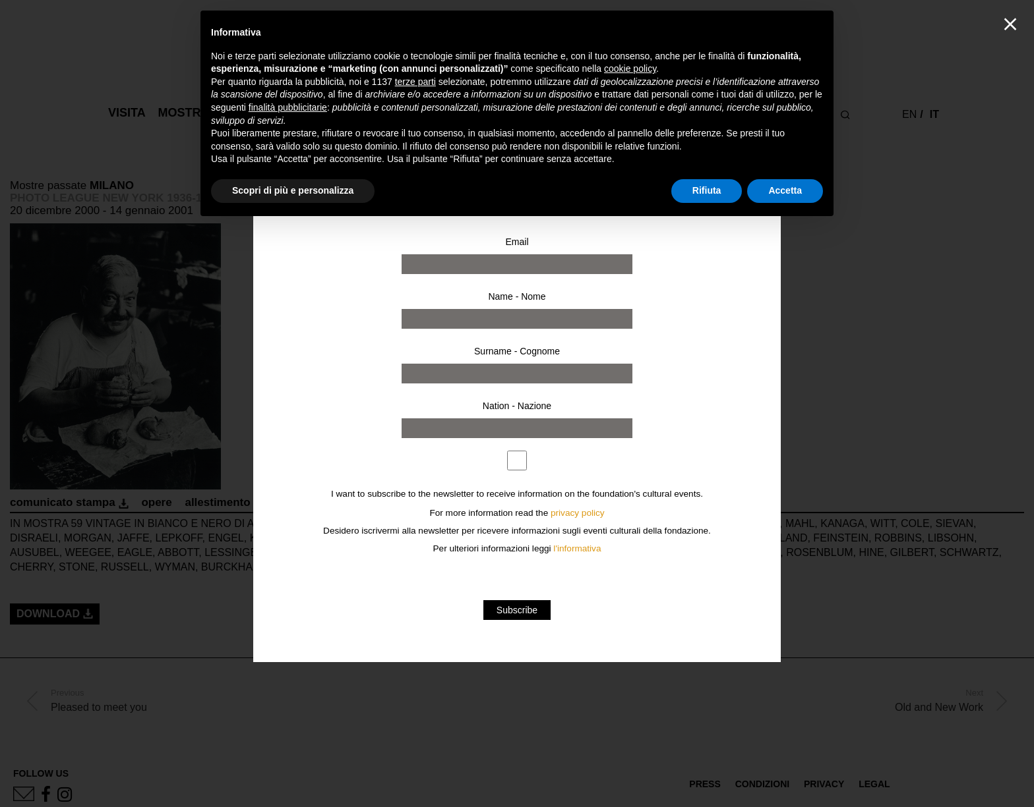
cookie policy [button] (630, 68)
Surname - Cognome (517, 351)
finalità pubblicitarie (288, 107)
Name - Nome (516, 296)
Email (516, 242)
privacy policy (578, 513)
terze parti (415, 81)
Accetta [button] (785, 190)
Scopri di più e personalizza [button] (292, 190)
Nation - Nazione (517, 406)
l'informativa (577, 548)
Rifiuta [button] (706, 190)
